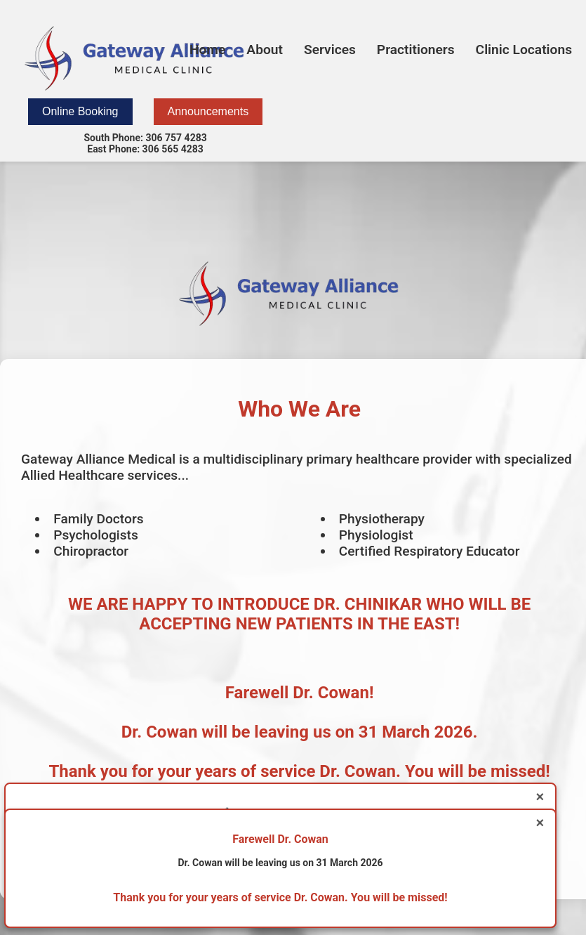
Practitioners (416, 49)
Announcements (208, 111)
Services (330, 49)
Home (207, 49)
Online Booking (80, 111)
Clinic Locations (524, 49)
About (264, 49)
